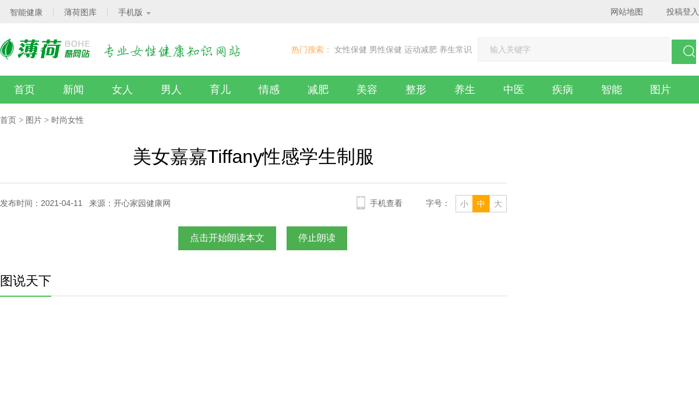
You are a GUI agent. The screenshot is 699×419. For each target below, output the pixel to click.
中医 (513, 89)
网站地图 (626, 11)
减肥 (318, 89)
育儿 (220, 89)
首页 (24, 89)
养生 (464, 89)
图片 (660, 89)
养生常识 (455, 49)
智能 (611, 89)
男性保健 (385, 49)
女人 (122, 89)
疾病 (562, 89)
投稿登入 (682, 11)
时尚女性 (67, 120)
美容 (366, 89)
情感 (269, 89)
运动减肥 (420, 49)
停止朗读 (317, 238)
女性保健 (350, 49)
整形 (415, 89)
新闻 (73, 89)
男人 (171, 89)
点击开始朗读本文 (227, 238)
